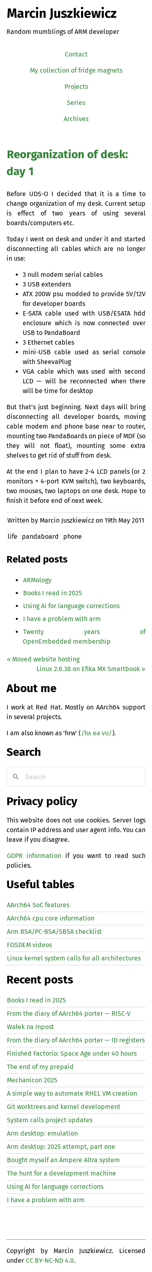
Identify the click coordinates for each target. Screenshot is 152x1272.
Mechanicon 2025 (32, 1080)
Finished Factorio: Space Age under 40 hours (72, 1053)
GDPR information (34, 856)
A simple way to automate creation (72, 1093)
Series (76, 103)
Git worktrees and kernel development (63, 1107)
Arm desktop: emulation (42, 1133)
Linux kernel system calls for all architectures (74, 958)
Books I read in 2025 (52, 593)
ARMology (37, 580)
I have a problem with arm (62, 619)
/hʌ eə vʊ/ (96, 733)
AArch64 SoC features (38, 905)
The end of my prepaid (40, 1067)
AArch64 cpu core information (50, 918)
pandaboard (40, 536)
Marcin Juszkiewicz (62, 13)
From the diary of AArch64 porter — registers (76, 1040)
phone (72, 536)
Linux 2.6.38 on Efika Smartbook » (90, 669)
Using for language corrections (71, 606)
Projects (76, 86)
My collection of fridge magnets (76, 70)
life (12, 536)
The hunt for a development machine (61, 1173)
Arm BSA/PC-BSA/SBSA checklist (54, 931)
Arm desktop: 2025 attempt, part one (61, 1147)
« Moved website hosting (43, 659)
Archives (76, 119)
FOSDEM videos (29, 945)
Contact (76, 54)
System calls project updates (49, 1120)
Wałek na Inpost (30, 1027)
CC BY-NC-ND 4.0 (50, 1260)
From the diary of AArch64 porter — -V (69, 1013)
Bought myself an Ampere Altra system (63, 1160)
